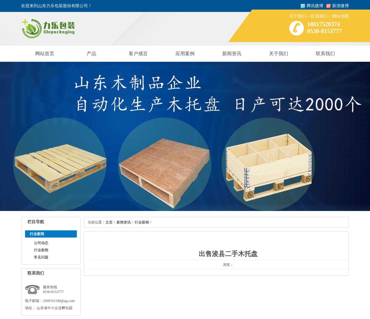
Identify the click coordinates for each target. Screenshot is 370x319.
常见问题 (41, 257)
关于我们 (297, 16)
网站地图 (340, 16)
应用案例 (185, 53)
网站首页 (44, 53)
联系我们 (319, 16)
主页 (109, 222)
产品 (91, 53)
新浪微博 (340, 6)
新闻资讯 (231, 53)
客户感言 (138, 53)
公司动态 (41, 243)
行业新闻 (41, 250)
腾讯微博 (315, 6)
